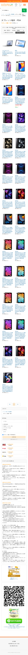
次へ (18, 404)
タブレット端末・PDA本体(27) (8, 434)
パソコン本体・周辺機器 (9, 14)
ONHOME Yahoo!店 (14, 448)
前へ (10, 404)
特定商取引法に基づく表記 (14, 643)
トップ (2, 14)
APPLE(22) (5, 424)
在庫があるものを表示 (8, 32)
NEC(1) (4, 429)
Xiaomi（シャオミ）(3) (7, 426)
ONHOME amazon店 (14, 452)
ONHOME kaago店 (14, 456)
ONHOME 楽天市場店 (14, 444)
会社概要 (14, 641)
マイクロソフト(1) (6, 427)
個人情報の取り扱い (14, 645)
